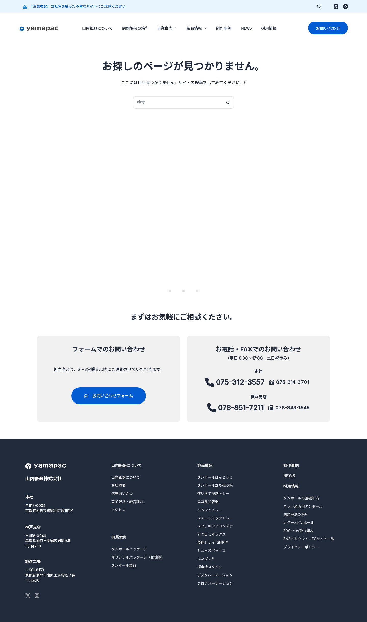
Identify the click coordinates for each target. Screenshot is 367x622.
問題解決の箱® (134, 28)
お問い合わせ (328, 28)
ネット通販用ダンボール (303, 506)
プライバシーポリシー (301, 547)
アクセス (118, 510)
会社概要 (118, 485)
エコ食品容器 (208, 502)
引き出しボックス (211, 534)
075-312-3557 (240, 384)
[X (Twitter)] (336, 6)
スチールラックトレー (215, 518)
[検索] (319, 6)
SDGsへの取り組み (298, 531)
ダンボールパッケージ (129, 549)
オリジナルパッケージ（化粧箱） (138, 557)
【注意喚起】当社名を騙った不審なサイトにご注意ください (77, 6)
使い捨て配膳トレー (213, 494)
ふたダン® (205, 559)
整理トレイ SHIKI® (212, 542)
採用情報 (269, 28)
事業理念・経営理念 (127, 502)
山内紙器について (97, 28)
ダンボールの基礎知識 (301, 498)
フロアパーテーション (215, 583)
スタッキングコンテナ (215, 526)
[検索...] (177, 102)
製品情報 (198, 28)
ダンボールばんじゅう (215, 477)
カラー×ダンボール (298, 523)
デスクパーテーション (215, 575)
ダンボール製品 (123, 565)
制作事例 (223, 28)
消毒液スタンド (209, 567)
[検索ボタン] (228, 102)
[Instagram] (345, 6)
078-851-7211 (241, 408)
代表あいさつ (122, 494)
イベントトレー (209, 510)
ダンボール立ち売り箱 (215, 485)
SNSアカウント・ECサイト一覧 (308, 539)
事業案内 (168, 28)
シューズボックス (211, 551)
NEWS (246, 28)
